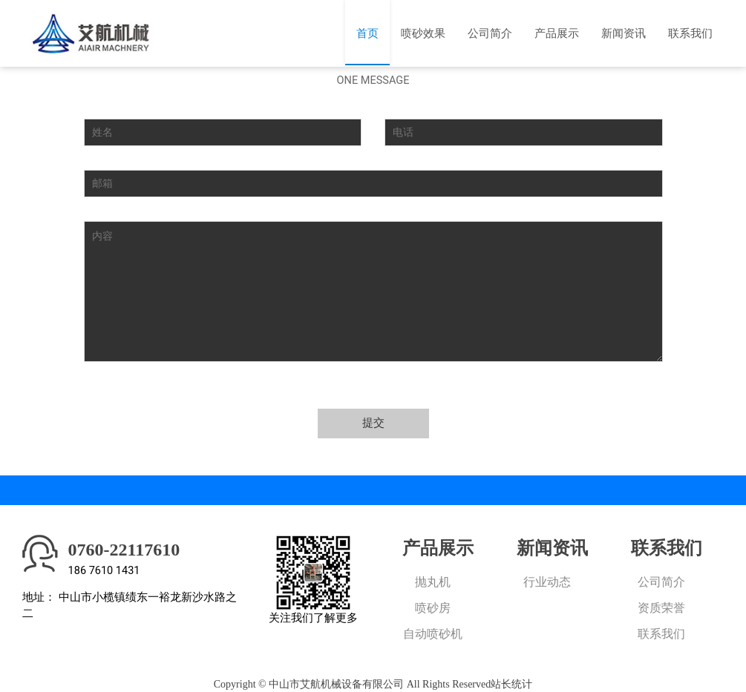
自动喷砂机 (432, 633)
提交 (373, 423)
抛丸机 (433, 582)
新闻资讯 (623, 33)
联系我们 (690, 33)
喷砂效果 (423, 33)
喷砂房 (433, 608)
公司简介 (490, 33)
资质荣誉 (661, 608)
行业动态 (547, 582)
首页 (367, 33)
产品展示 (556, 33)
